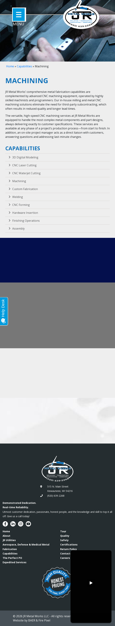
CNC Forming (19, 205)
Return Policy (68, 549)
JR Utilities (9, 540)
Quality (64, 535)
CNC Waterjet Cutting (24, 173)
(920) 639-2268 (55, 495)
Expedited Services (14, 562)
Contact (65, 553)
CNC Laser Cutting (22, 165)
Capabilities (24, 66)
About (6, 535)
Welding (15, 197)
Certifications (69, 544)
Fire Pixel (44, 620)
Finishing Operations (24, 221)
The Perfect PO (12, 558)
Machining (17, 181)
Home (10, 66)
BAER (31, 620)
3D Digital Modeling (23, 157)
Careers (65, 558)
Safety (64, 540)
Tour (63, 531)
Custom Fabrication (23, 189)
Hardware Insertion (23, 213)
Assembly (16, 228)
